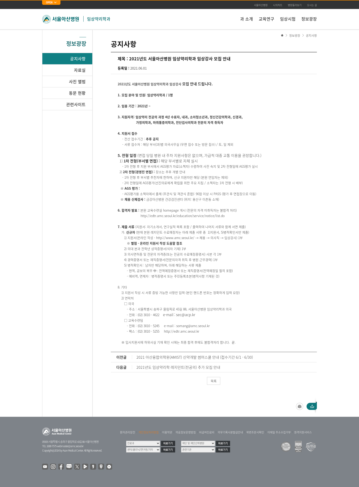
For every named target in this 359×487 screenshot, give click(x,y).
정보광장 (309, 19)
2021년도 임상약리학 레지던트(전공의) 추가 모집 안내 (178, 367)
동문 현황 (77, 93)
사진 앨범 (77, 81)
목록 (214, 381)
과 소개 (246, 19)
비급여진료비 (206, 432)
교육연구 (266, 19)
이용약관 (167, 432)
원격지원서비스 (303, 432)
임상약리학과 (98, 19)
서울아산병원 (261, 5)
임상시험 (288, 19)
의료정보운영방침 (186, 432)
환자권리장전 (127, 432)
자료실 (80, 70)
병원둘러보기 (295, 5)
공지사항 (311, 35)
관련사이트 (76, 104)
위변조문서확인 (255, 432)
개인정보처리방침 (149, 432)
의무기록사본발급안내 (230, 432)
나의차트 (277, 5)
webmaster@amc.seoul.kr (70, 446)
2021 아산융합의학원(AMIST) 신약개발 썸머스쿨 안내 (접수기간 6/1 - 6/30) (194, 357)
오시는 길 (312, 5)
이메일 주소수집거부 (279, 432)
